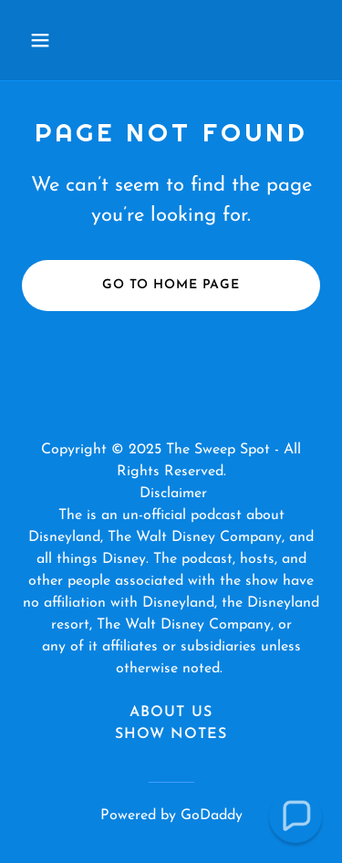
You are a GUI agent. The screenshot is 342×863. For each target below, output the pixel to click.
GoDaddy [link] (212, 815)
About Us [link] (171, 712)
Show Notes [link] (171, 734)
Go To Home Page (171, 285)
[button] (44, 40)
